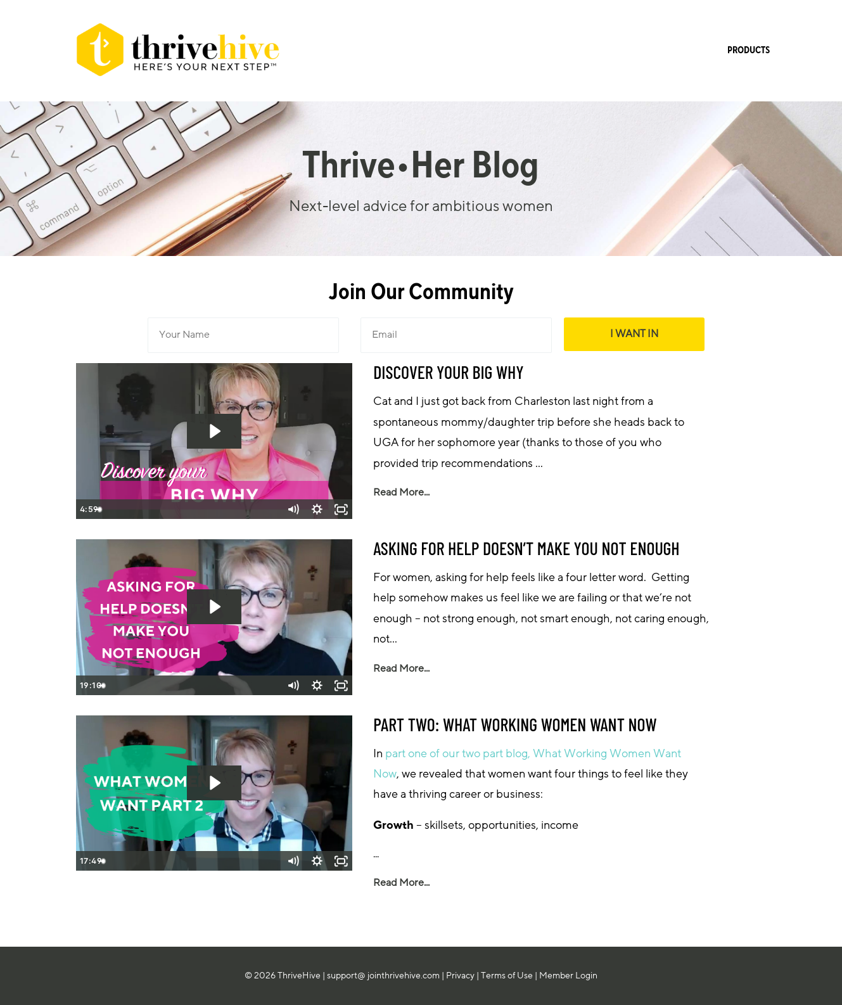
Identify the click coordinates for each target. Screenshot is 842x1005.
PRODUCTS (748, 50)
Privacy (460, 976)
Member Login (568, 976)
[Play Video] (87, 509)
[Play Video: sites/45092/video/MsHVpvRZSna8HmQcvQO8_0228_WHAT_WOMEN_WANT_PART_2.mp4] (214, 782)
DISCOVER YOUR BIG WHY (448, 372)
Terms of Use (507, 976)
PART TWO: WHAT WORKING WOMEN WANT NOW (514, 724)
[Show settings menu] (317, 509)
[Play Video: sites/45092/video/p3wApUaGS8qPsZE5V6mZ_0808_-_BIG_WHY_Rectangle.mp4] (214, 431)
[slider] (200, 509)
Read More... (401, 492)
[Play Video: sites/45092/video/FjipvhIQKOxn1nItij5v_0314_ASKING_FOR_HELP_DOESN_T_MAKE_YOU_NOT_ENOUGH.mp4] (214, 606)
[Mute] (293, 509)
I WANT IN (634, 334)
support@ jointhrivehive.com (383, 976)
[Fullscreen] (341, 509)
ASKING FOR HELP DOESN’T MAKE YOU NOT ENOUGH (526, 548)
